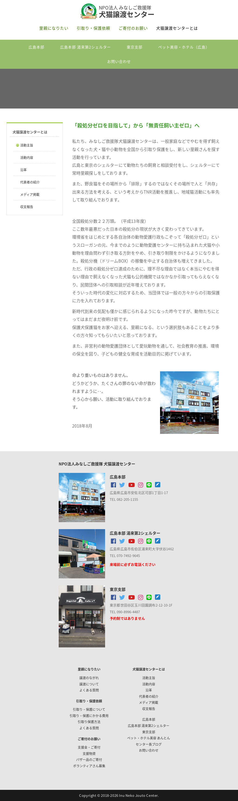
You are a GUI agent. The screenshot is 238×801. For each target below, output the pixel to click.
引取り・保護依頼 (93, 28)
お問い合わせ (119, 61)
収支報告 (26, 206)
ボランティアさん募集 (89, 765)
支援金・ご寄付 (89, 747)
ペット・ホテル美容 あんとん (148, 737)
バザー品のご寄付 (89, 759)
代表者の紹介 (30, 182)
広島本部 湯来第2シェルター (85, 47)
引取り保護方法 (89, 721)
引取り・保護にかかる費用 (89, 715)
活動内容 (26, 157)
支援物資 (89, 753)
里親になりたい (53, 28)
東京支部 (134, 47)
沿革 (23, 169)
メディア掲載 (29, 194)
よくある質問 (89, 690)
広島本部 (36, 47)
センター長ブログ (149, 744)
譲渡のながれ (89, 677)
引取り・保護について (89, 709)
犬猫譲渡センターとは (177, 28)
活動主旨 (26, 145)
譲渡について (89, 684)
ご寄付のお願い (133, 28)
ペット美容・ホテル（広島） (183, 47)
